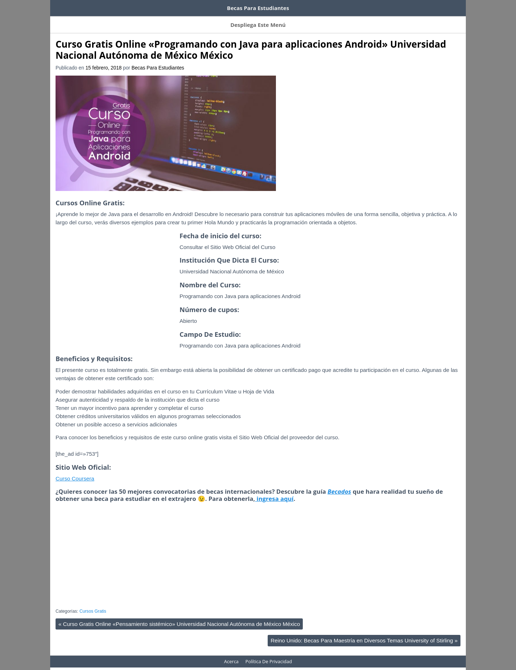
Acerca (337, 20)
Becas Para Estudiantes (158, 60)
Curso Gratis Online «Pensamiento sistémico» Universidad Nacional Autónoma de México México (179, 617)
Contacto (309, 20)
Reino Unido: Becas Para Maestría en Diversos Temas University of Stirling (364, 633)
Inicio (61, 20)
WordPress (241, 665)
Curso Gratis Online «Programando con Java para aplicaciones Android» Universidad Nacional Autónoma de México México (251, 42)
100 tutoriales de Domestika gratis (168, 6)
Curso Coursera (75, 471)
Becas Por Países (131, 20)
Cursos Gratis (93, 604)
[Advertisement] (116, 291)
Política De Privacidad (268, 654)
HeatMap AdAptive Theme (284, 665)
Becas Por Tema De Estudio (189, 20)
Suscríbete (89, 20)
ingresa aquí (274, 491)
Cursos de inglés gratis (85, 6)
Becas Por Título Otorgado (259, 20)
